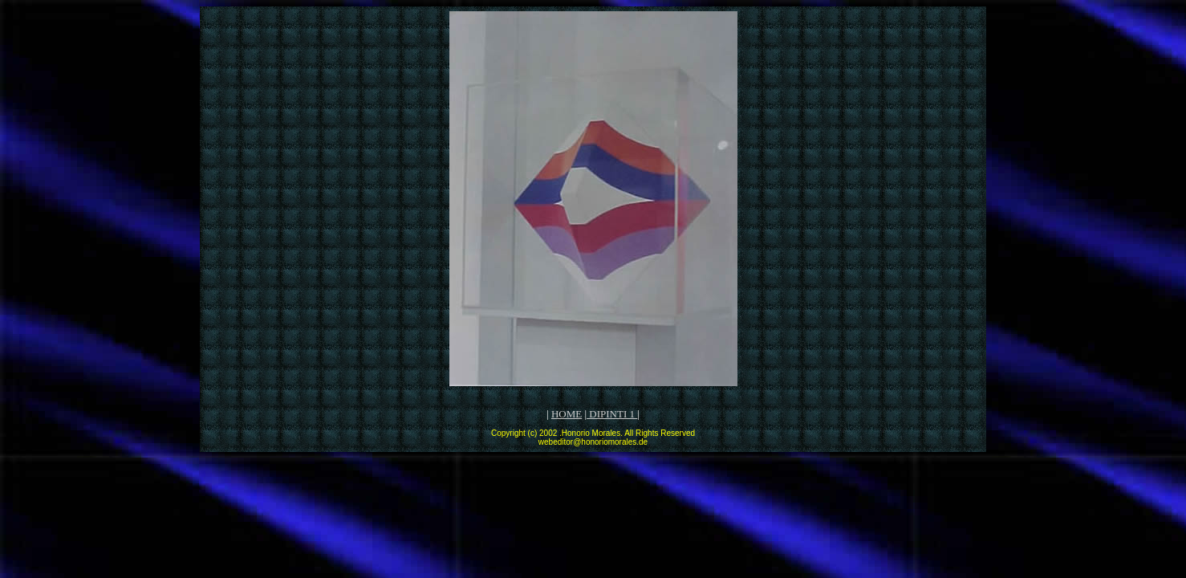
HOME (566, 414)
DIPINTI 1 (612, 414)
